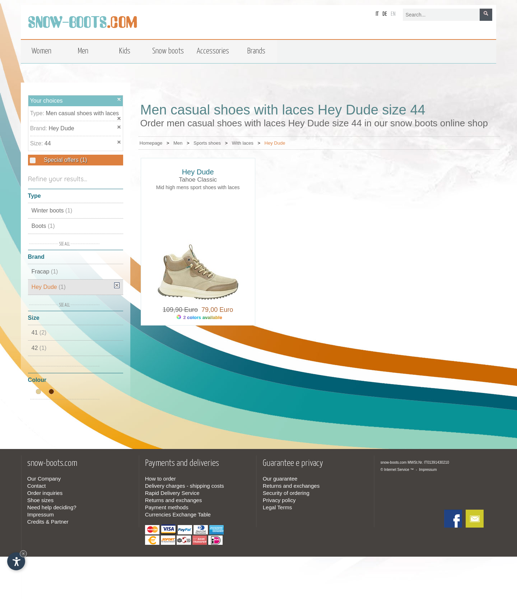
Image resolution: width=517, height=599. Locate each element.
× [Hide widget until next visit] (23, 553)
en (393, 14)
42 (39, 348)
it (377, 14)
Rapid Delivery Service (172, 493)
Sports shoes (207, 143)
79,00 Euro (215, 309)
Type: (38, 113)
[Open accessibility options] (16, 561)
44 (48, 143)
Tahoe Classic (198, 179)
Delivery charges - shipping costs (184, 486)
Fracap (45, 271)
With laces (242, 143)
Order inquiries (44, 493)
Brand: (39, 128)
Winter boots (52, 210)
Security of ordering (286, 493)
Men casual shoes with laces (82, 113)
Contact (36, 486)
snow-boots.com (394, 462)
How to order (160, 479)
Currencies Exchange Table (178, 514)
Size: (37, 143)
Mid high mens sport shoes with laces (198, 187)
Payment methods (166, 507)
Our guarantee (280, 479)
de (384, 14)
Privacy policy (279, 500)
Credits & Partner (48, 522)
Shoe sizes (40, 500)
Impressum (40, 514)
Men (177, 143)
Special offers (64, 160)
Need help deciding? (51, 507)
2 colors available (199, 317)
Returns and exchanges (173, 500)
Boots (43, 226)
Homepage (151, 143)
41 (39, 332)
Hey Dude (61, 128)
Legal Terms (277, 507)
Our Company (44, 479)
